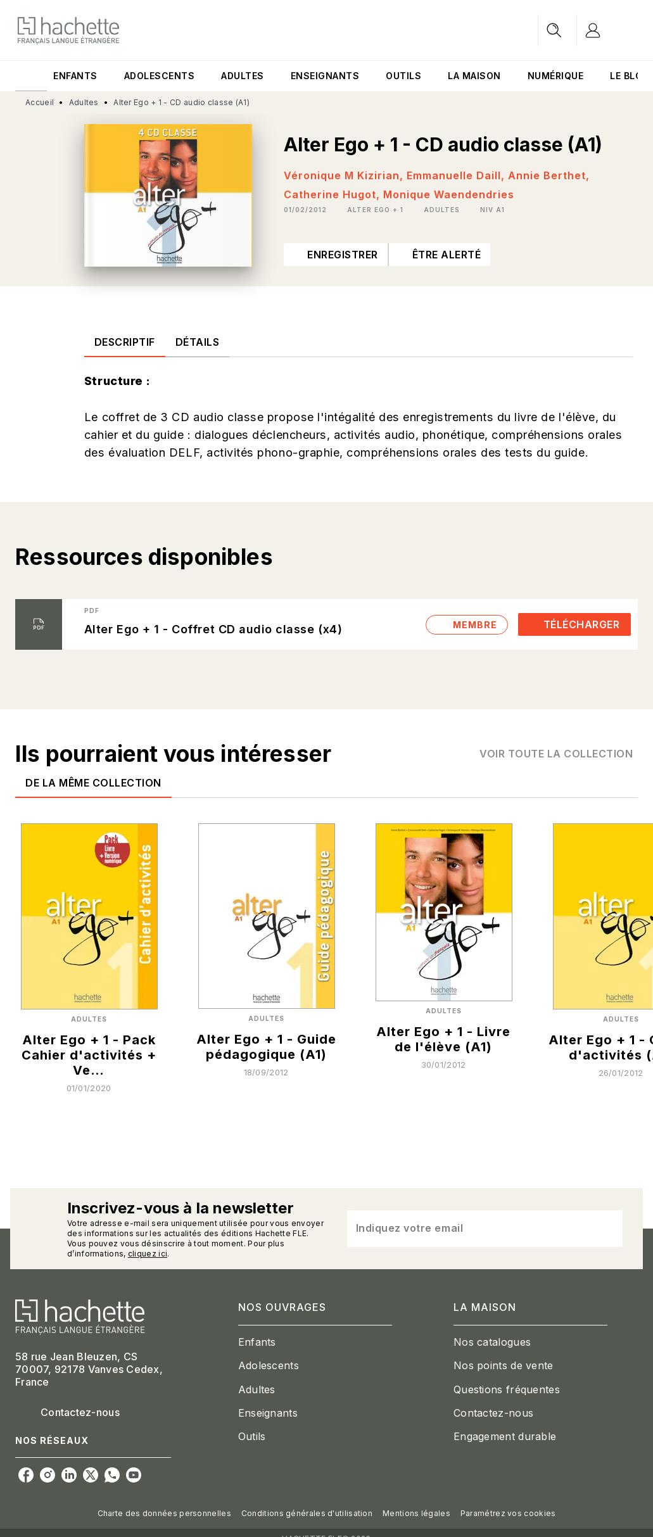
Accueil (39, 102)
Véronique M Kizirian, (345, 175)
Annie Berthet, (549, 175)
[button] (375, 209)
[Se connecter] (607, 30)
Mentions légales (416, 1513)
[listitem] (26, 1475)
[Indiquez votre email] (469, 1228)
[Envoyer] (607, 1228)
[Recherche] (554, 30)
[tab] (31, 76)
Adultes (84, 102)
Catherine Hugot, (333, 194)
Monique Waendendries (448, 194)
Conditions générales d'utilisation (306, 1513)
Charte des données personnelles (164, 1513)
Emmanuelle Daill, (457, 175)
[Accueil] (68, 30)
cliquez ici (147, 1253)
